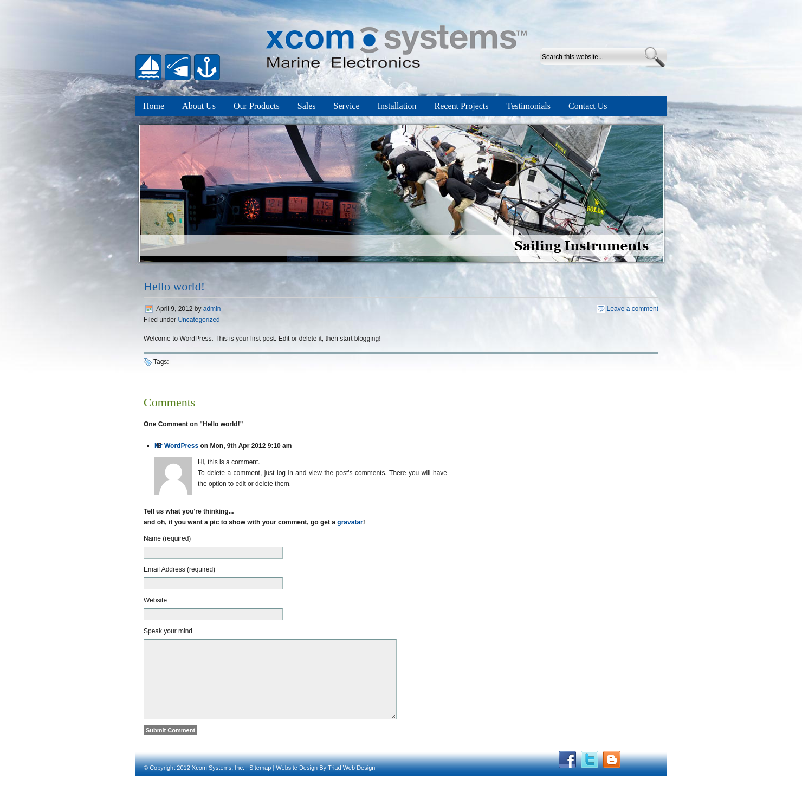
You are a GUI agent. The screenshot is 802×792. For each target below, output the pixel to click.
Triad (334, 784)
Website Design (297, 784)
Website (155, 600)
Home (153, 106)
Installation (397, 106)
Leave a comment (632, 309)
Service (347, 106)
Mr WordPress (176, 446)
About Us (199, 106)
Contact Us (587, 106)
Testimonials (529, 106)
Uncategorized (198, 319)
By (322, 784)
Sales (306, 106)
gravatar (350, 522)
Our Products (257, 106)
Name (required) (167, 538)
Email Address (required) (179, 569)
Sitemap (260, 784)
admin (212, 309)
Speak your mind (168, 631)
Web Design (359, 784)
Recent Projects (462, 106)
